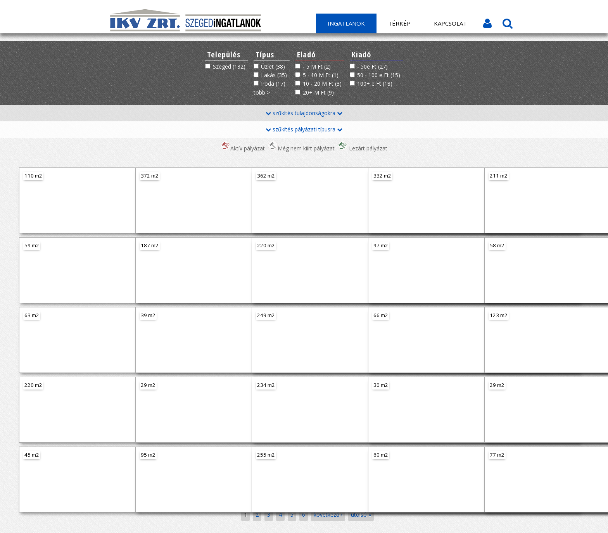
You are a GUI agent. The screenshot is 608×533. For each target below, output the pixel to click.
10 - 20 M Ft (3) (322, 83)
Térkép (399, 23)
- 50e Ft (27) (372, 66)
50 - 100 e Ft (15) (378, 75)
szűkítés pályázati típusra (304, 129)
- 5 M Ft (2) (317, 66)
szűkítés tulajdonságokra (304, 113)
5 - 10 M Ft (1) (321, 75)
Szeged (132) (229, 66)
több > (262, 92)
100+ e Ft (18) (374, 83)
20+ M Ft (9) (318, 92)
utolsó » (361, 514)
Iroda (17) (273, 83)
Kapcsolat (450, 23)
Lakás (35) (274, 75)
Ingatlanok (346, 23)
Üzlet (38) (273, 66)
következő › (328, 514)
